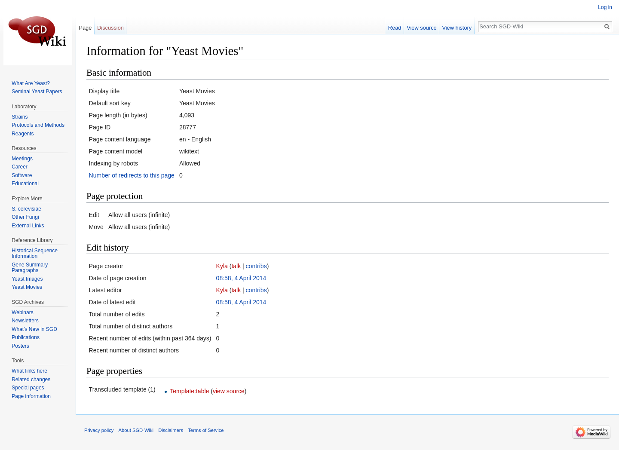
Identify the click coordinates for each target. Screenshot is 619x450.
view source (229, 391)
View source (421, 27)
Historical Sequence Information (35, 254)
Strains (20, 117)
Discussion (110, 27)
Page (85, 27)
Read (394, 27)
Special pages (28, 388)
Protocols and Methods (38, 125)
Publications (26, 337)
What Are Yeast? (31, 83)
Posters (20, 346)
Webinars (22, 312)
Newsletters (25, 321)
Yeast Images (27, 279)
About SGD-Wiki (136, 430)
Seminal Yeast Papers (37, 92)
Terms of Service (206, 430)
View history (457, 27)
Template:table (189, 391)
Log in (605, 7)
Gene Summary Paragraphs (30, 268)
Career (20, 167)
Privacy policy (98, 430)
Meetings (22, 159)
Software (22, 175)
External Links (28, 226)
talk (236, 266)
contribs (256, 266)
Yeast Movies (27, 287)
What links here (29, 371)
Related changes (31, 380)
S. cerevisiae (26, 209)
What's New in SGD (34, 329)
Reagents (23, 134)
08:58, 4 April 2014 (241, 278)
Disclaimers (170, 430)
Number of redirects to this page (132, 175)
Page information (31, 396)
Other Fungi (25, 217)
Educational (25, 184)
